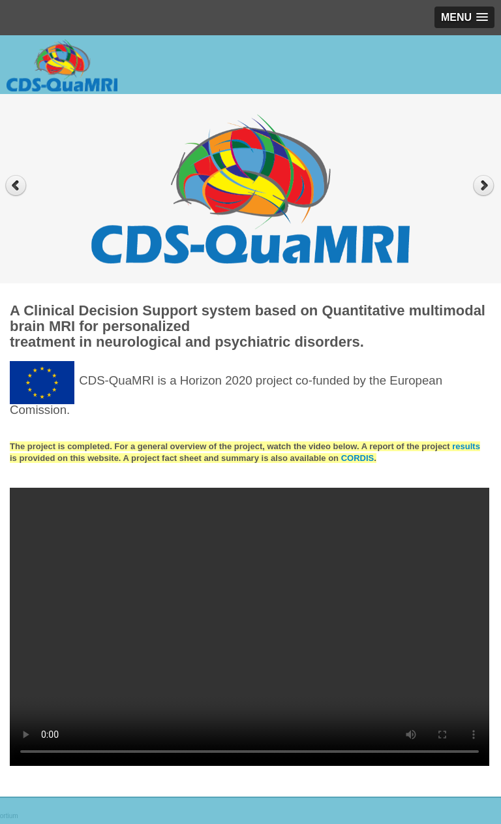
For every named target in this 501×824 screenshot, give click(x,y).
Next (485, 185)
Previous (16, 185)
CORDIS (357, 458)
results (466, 446)
